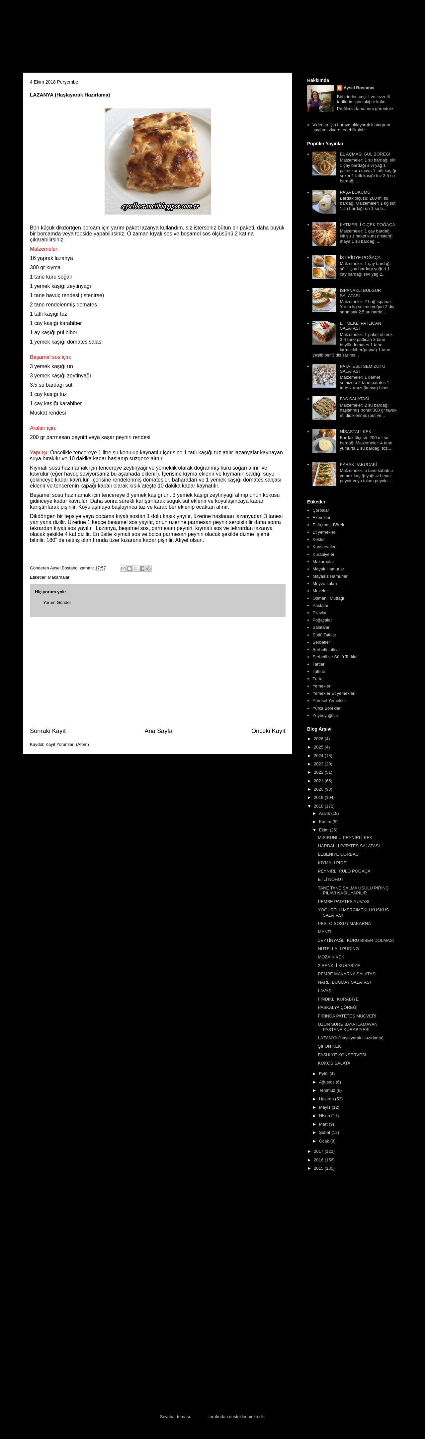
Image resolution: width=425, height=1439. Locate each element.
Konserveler (323, 546)
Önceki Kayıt (268, 731)
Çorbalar (320, 510)
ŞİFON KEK (329, 1046)
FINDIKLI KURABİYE (338, 999)
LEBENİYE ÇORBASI (339, 854)
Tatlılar (318, 671)
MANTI (324, 931)
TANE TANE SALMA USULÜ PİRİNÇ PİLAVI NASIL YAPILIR (353, 890)
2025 (319, 747)
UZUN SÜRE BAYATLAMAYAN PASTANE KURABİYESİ (347, 1027)
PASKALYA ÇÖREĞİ (337, 1007)
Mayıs (325, 1107)
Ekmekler (321, 517)
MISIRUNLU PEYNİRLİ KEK (345, 837)
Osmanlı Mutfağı (328, 598)
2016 (319, 1159)
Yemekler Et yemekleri (333, 693)
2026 (319, 738)
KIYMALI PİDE (332, 862)
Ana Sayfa (159, 731)
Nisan (325, 1115)
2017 (319, 1151)
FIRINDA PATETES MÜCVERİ (347, 1016)
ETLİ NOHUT (330, 879)
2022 (319, 772)
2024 (319, 755)
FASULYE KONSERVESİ (342, 1054)
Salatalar (320, 627)
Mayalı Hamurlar (328, 568)
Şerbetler (321, 642)
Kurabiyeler (323, 554)
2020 (319, 789)
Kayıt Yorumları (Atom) (67, 744)
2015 (319, 1168)
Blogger (199, 1416)
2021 (319, 780)
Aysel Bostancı (359, 87)
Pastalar (320, 605)
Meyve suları (324, 583)
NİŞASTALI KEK (355, 431)
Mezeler (320, 590)
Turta (317, 678)
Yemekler (321, 686)
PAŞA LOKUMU (355, 192)
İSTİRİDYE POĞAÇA (360, 257)
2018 (319, 806)
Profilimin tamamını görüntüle (365, 108)
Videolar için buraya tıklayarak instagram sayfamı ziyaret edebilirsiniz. (351, 127)
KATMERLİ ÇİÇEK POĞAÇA (367, 224)
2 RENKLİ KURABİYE (339, 965)
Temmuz (328, 1090)
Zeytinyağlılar (325, 715)
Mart (324, 1124)
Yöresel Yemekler (329, 700)
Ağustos (327, 1081)
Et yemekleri (324, 532)
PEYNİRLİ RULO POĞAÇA (344, 871)
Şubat (325, 1132)
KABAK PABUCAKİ (358, 464)
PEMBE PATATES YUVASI (343, 901)
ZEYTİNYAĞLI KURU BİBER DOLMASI (356, 940)
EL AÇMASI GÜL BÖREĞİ (365, 154)
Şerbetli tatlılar (326, 649)
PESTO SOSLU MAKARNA (344, 923)
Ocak (324, 1141)
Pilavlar (319, 612)
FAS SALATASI (354, 398)
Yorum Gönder (57, 602)
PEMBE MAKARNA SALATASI (347, 973)
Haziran (327, 1098)
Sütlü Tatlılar (324, 634)
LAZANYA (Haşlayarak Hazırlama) (350, 1037)
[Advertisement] (158, 671)
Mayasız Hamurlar (329, 576)
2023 (319, 763)
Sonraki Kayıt (48, 731)
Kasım (325, 821)
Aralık (325, 813)
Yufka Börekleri (326, 708)
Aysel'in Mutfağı (96, 39)
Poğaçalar (322, 620)
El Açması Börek (328, 524)
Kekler (318, 539)
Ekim (324, 829)
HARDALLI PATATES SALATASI (349, 845)
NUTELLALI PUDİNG (338, 948)
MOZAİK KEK (331, 956)
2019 (319, 797)
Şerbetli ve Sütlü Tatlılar (335, 656)
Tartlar (318, 664)
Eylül (324, 1073)
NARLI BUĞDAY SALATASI (344, 982)
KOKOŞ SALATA (334, 1063)
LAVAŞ (324, 990)
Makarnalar (58, 577)
